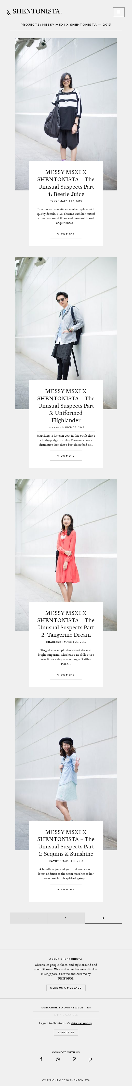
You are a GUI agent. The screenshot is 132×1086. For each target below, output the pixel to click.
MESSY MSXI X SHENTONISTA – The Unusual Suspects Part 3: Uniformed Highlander (66, 405)
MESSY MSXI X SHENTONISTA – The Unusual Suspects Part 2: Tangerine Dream (66, 623)
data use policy (81, 1023)
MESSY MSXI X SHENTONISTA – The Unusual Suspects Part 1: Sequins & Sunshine (66, 842)
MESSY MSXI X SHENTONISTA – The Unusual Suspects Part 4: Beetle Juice (66, 182)
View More (65, 234)
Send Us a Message (66, 987)
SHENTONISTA (34, 12)
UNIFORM (65, 978)
